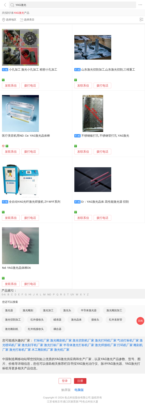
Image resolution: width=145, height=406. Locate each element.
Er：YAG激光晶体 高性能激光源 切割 (105, 201)
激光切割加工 (13, 319)
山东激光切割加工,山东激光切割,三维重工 (108, 69)
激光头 (67, 310)
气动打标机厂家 (128, 340)
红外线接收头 (36, 329)
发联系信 (11, 85)
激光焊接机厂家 (105, 345)
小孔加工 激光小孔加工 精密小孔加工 (33, 69)
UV (72, 294)
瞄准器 (57, 319)
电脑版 (79, 390)
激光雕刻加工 (114, 310)
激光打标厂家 (53, 345)
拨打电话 (30, 85)
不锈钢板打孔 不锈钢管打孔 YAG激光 (105, 135)
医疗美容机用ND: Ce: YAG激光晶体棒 (26, 135)
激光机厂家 (61, 349)
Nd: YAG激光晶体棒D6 (16, 268)
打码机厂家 (125, 345)
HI (30, 294)
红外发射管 (115, 319)
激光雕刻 (28, 310)
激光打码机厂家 (105, 340)
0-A (4, 294)
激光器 (9, 310)
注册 (80, 381)
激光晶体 (76, 319)
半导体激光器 (89, 310)
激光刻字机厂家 (32, 345)
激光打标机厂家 (20, 349)
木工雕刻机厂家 (42, 349)
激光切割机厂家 (83, 340)
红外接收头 (37, 319)
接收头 (95, 319)
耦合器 (57, 329)
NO (49, 294)
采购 (140, 320)
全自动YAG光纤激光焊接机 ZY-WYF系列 (34, 201)
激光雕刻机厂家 (61, 340)
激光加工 (48, 310)
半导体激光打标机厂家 (78, 345)
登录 (65, 381)
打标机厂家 (41, 340)
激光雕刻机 (11, 329)
